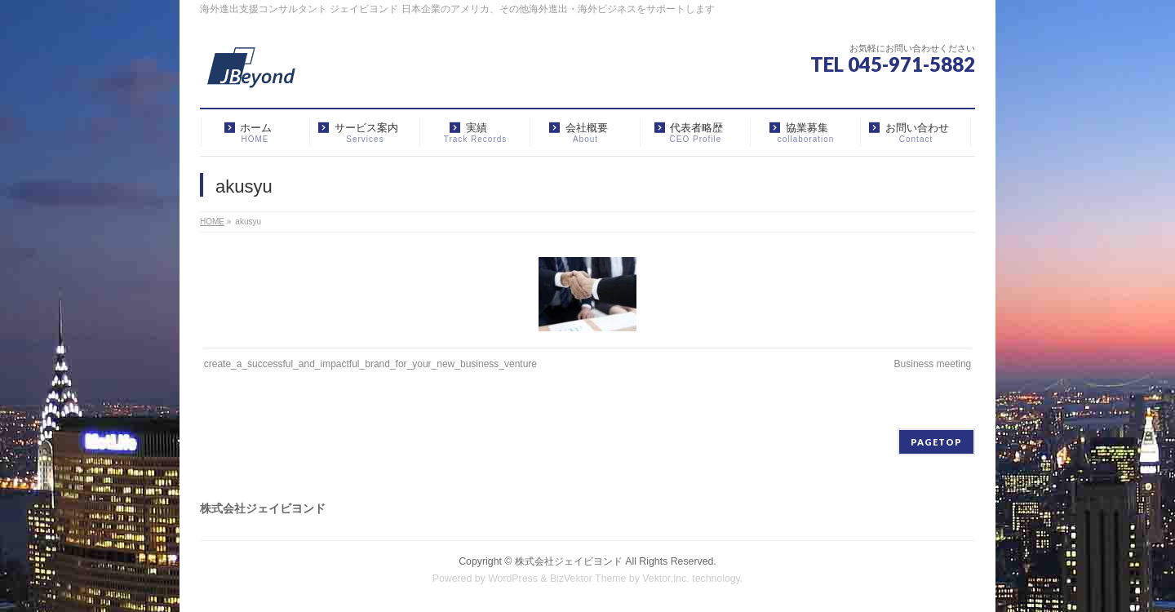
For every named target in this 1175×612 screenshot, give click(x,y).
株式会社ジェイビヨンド (569, 561)
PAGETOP (936, 442)
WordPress (513, 578)
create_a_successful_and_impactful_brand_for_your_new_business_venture (370, 364)
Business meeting (933, 364)
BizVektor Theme (588, 578)
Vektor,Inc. (665, 578)
